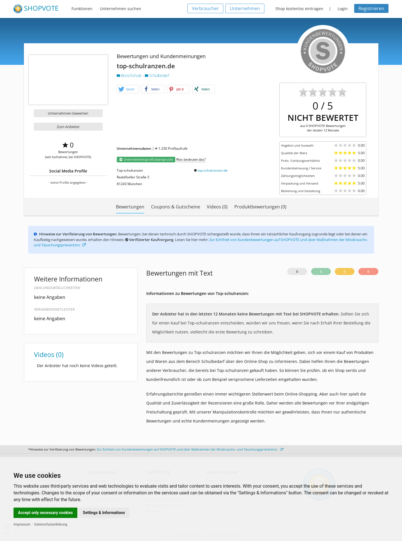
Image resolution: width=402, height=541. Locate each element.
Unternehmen (245, 8)
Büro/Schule (130, 75)
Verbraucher (205, 8)
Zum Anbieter (68, 126)
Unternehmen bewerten (68, 113)
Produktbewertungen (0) (260, 207)
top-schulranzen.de (212, 170)
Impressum (22, 524)
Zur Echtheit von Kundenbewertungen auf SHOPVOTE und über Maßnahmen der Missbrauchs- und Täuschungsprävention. (190, 449)
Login (343, 8)
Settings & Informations (104, 512)
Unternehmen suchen (120, 8)
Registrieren (371, 8)
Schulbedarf (157, 75)
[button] (128, 89)
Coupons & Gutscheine (175, 207)
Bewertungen (130, 207)
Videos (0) (217, 207)
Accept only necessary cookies (45, 512)
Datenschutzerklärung (50, 524)
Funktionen (82, 8)
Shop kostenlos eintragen (299, 8)
